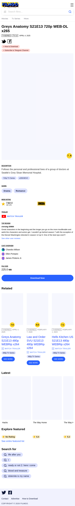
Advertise (15, 499)
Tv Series (16, 19)
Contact (5, 499)
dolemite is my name (16, 476)
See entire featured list (13, 441)
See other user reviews (11, 238)
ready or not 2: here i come (19, 465)
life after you (12, 455)
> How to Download (10, 47)
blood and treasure (15, 471)
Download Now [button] (37, 278)
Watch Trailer (12, 216)
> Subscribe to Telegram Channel (16, 50)
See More (8, 359)
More (26, 19)
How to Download (30, 499)
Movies (5, 19)
